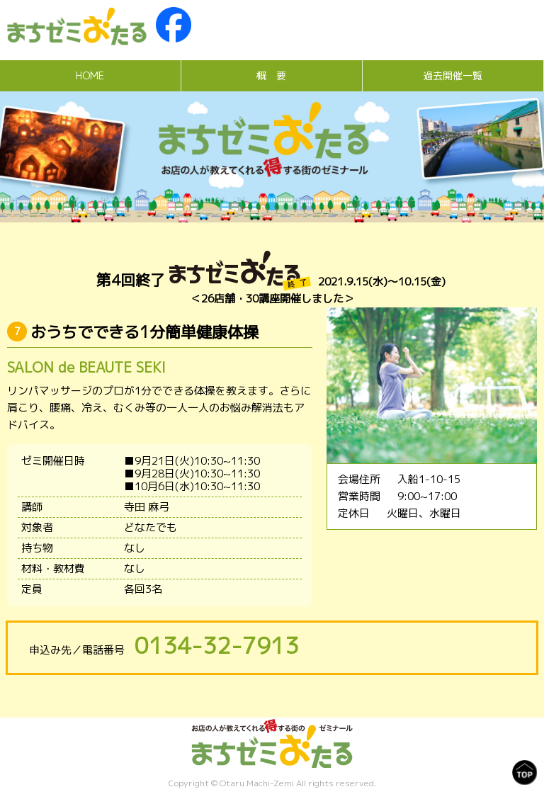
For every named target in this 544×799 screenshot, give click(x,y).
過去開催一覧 (452, 75)
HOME (90, 75)
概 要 (271, 75)
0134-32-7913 (217, 645)
